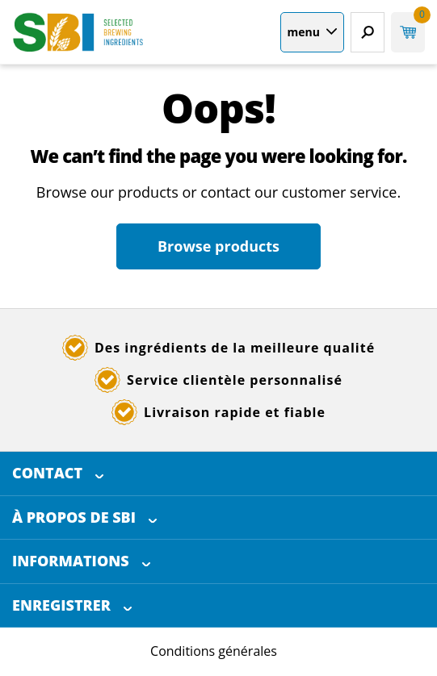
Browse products (218, 246)
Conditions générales (213, 651)
